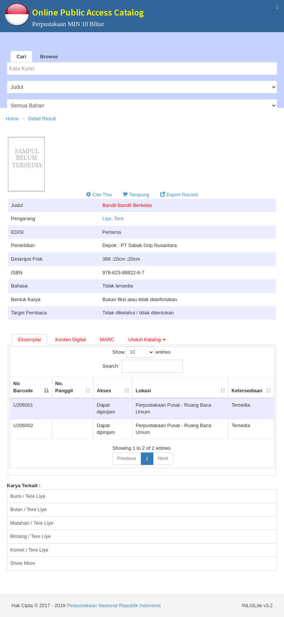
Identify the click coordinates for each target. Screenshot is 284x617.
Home (12, 118)
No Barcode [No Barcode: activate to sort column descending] (23, 387)
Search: (142, 366)
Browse (49, 56)
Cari (21, 56)
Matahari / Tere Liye (31, 523)
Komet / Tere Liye (29, 550)
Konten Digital (70, 339)
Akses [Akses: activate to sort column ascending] (104, 390)
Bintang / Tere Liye (30, 536)
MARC (107, 339)
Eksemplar (29, 339)
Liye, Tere (112, 218)
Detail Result (42, 118)
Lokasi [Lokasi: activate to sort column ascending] (143, 390)
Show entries (142, 352)
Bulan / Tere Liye (28, 509)
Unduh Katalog (147, 339)
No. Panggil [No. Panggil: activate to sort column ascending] (64, 387)
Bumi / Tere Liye (27, 496)
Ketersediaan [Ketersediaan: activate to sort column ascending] (247, 390)
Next (163, 458)
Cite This (99, 194)
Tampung (136, 194)
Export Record (179, 194)
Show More (22, 563)
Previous (126, 458)
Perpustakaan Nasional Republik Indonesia (114, 605)
